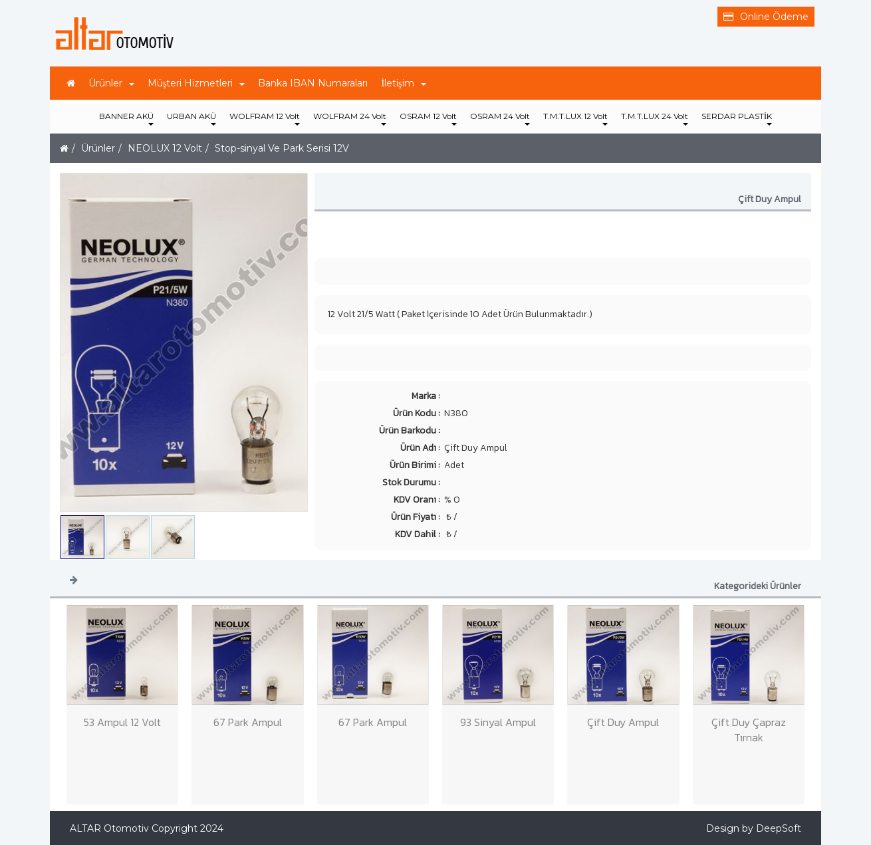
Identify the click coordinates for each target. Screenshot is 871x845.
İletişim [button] (403, 83)
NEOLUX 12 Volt (165, 148)
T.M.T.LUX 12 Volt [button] (575, 118)
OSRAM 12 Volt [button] (428, 118)
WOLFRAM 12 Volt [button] (264, 118)
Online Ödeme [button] (766, 17)
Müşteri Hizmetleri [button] (196, 83)
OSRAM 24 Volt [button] (500, 118)
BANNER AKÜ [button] (126, 118)
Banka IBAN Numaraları (313, 83)
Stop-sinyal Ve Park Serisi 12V (282, 148)
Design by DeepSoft (753, 828)
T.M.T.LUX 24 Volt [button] (654, 118)
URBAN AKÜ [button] (191, 118)
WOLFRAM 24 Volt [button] (349, 118)
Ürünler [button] (111, 83)
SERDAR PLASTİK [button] (736, 118)
